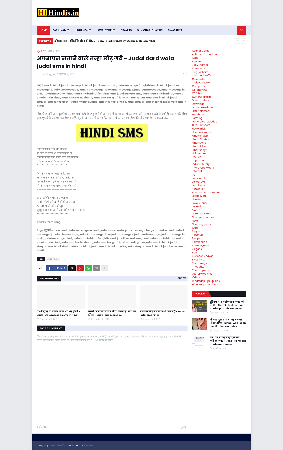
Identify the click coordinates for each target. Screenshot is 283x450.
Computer (198, 86)
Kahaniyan (198, 189)
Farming (197, 118)
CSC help (198, 93)
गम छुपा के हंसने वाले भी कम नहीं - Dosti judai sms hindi (162, 313)
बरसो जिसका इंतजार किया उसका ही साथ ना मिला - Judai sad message (112, 313)
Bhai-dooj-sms (201, 68)
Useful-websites (202, 273)
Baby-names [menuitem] (61, 30)
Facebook (198, 114)
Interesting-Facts (203, 167)
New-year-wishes (203, 217)
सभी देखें (182, 278)
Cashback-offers (203, 75)
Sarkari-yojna (200, 245)
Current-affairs (201, 97)
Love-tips (198, 206)
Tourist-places (201, 270)
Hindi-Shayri (199, 150)
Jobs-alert (198, 178)
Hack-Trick (199, 128)
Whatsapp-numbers (205, 284)
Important (198, 160)
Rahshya (197, 235)
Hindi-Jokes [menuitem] (83, 30)
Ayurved (197, 61)
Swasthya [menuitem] (175, 30)
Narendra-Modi (201, 213)
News (195, 221)
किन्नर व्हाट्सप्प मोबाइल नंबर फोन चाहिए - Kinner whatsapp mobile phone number (228, 323)
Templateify (57, 445)
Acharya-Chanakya (204, 54)
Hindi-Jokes (199, 146)
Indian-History (201, 164)
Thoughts (198, 266)
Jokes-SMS (199, 182)
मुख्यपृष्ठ (41, 51)
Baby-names (200, 65)
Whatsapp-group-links (206, 281)
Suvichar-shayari (202, 256)
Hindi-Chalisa (200, 139)
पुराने (183, 427)
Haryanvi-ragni (201, 132)
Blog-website (200, 72)
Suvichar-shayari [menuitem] (150, 30)
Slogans (197, 249)
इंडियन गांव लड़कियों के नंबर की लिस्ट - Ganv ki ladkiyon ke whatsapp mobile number (104, 41)
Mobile (196, 210)
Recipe (196, 238)
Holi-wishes (199, 153)
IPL (193, 174)
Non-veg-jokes (201, 224)
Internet (197, 171)
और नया (43, 427)
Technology (199, 263)
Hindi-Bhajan (200, 135)
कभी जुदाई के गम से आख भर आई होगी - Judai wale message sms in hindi (58, 313)
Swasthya (198, 259)
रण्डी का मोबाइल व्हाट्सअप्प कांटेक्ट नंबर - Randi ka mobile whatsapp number (228, 341)
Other (195, 228)
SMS (194, 252)
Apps (195, 58)
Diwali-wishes (200, 100)
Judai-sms (54, 51)
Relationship (199, 242)
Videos (196, 277)
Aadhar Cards (200, 51)
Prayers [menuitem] (126, 30)
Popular (200, 293)
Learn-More (199, 196)
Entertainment (201, 111)
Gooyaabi (89, 445)
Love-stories (200, 203)
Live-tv (196, 199)
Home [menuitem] (43, 30)
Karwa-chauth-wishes (206, 192)
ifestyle (196, 157)
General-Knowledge (204, 121)
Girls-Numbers (201, 125)
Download (198, 104)
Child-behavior (201, 82)
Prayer (196, 231)
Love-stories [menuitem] (106, 30)
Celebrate (198, 79)
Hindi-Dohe (199, 143)
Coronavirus (199, 90)
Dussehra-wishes (203, 107)
